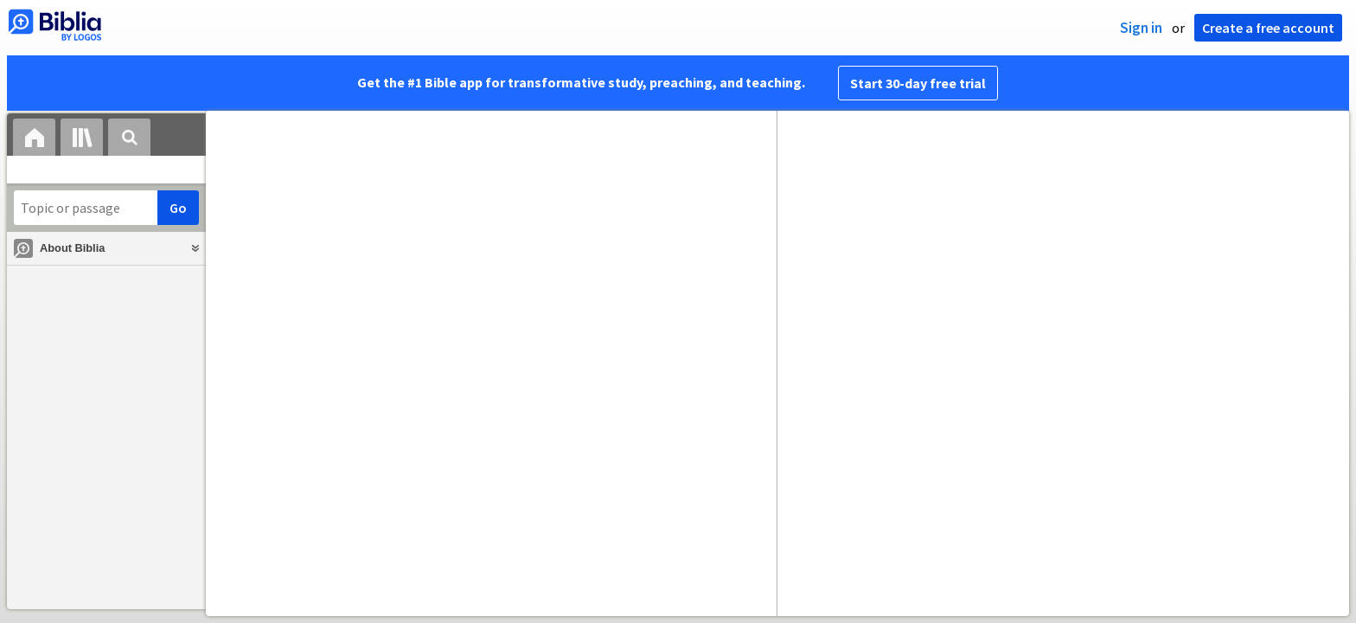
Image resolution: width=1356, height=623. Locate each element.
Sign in (1141, 27)
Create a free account (1268, 27)
